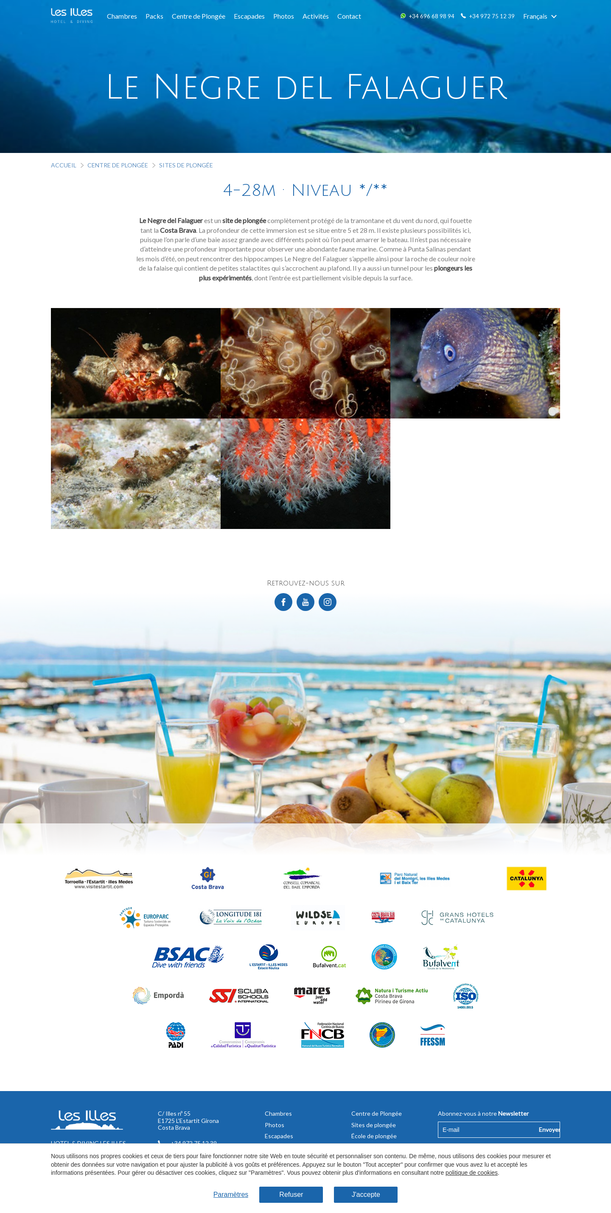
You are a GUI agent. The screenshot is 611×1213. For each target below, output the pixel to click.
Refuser (291, 1194)
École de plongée (374, 1135)
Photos (283, 16)
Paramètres (231, 1194)
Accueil (63, 165)
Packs (154, 16)
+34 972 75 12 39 (492, 16)
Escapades (249, 16)
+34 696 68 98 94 (431, 16)
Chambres (122, 16)
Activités (316, 16)
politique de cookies (472, 1172)
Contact (349, 16)
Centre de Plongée (198, 16)
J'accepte (366, 1194)
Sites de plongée (186, 165)
